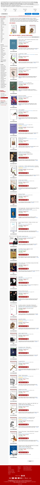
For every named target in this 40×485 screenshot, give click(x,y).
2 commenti (24, 377)
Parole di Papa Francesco (27, 468)
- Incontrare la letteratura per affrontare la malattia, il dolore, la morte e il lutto (28, 209)
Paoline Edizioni (3, 48)
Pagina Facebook (22, 475)
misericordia (2, 38)
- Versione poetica (23, 375)
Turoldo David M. (3, 85)
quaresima (2, 21)
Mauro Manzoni (3, 70)
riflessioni (2, 29)
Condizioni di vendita (11, 471)
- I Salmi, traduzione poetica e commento (28, 166)
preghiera (2, 20)
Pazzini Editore (3, 50)
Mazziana (2, 49)
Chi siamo (9, 468)
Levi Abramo (2, 79)
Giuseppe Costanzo (3, 86)
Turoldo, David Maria (3, 24)
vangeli (2, 28)
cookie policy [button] (31, 3)
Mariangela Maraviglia (3, 84)
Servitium (2, 56)
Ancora (2, 58)
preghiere (2, 30)
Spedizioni (9, 472)
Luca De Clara (2, 71)
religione (2, 39)
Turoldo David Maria (3, 69)
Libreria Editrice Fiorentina (4, 46)
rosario (2, 31)
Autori (1, 97)
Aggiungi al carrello (23, 46)
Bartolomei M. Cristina (3, 72)
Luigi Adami (2, 77)
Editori (19, 471)
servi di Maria (2, 23)
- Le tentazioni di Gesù (26, 417)
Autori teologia (2, 93)
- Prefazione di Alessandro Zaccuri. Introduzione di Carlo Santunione (27, 306)
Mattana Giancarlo (3, 80)
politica (2, 36)
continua (34, 62)
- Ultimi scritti (24, 347)
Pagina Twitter (24, 475)
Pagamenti (13, 472)
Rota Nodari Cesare (3, 78)
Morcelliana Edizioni (3, 54)
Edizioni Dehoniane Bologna (3, 61)
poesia (1, 37)
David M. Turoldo (3, 65)
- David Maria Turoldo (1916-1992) (28, 262)
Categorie (19, 468)
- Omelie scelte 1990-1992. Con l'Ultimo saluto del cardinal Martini (28, 404)
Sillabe (1, 47)
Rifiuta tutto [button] (28, 13)
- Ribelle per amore (25, 248)
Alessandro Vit (2, 87)
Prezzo (19, 43)
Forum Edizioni (3, 55)
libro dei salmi (2, 22)
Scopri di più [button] (4, 13)
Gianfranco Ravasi (3, 76)
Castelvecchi (2, 57)
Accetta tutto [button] (36, 13)
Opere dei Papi (3, 96)
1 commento (24, 125)
